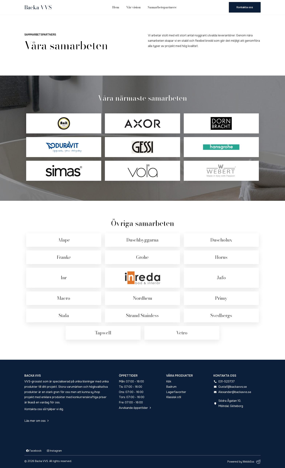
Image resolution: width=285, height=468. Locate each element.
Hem (115, 7)
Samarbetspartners (162, 7)
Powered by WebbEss (244, 461)
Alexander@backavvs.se (234, 392)
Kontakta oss (244, 7)
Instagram (54, 450)
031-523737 (226, 381)
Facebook (33, 450)
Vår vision (133, 7)
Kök (168, 381)
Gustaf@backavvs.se (232, 387)
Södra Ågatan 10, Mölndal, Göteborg (230, 403)
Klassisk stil (173, 397)
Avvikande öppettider (133, 408)
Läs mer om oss (35, 421)
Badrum (171, 387)
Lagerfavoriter (176, 392)
